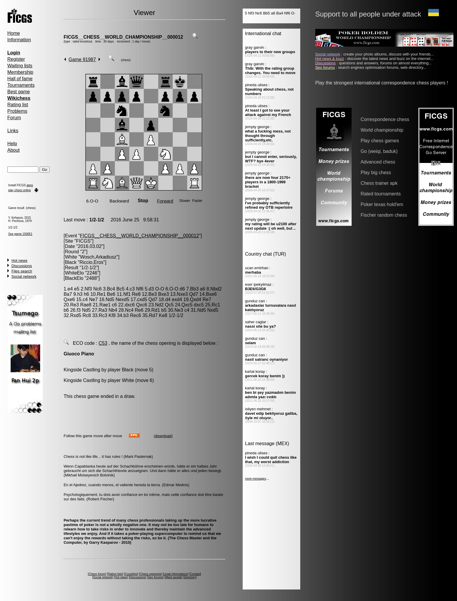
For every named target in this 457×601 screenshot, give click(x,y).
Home (13, 33)
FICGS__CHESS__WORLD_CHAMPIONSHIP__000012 (123, 37)
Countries (131, 574)
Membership (20, 72)
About (13, 150)
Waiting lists (19, 65)
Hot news (19, 260)
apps (30, 185)
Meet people (173, 577)
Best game (18, 91)
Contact (195, 574)
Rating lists (115, 574)
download (163, 436)
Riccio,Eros (91, 262)
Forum (14, 117)
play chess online (19, 190)
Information (19, 39)
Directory (190, 577)
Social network (24, 276)
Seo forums (155, 577)
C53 (103, 343)
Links (12, 130)
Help (12, 143)
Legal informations (176, 574)
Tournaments (21, 85)
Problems (17, 111)
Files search (22, 271)
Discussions (22, 266)
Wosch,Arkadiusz (98, 256)
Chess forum (97, 574)
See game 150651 (20, 234)
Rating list (17, 104)
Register (16, 59)
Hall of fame (19, 78)
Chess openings (150, 574)
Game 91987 (82, 59)
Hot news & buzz (329, 58)
